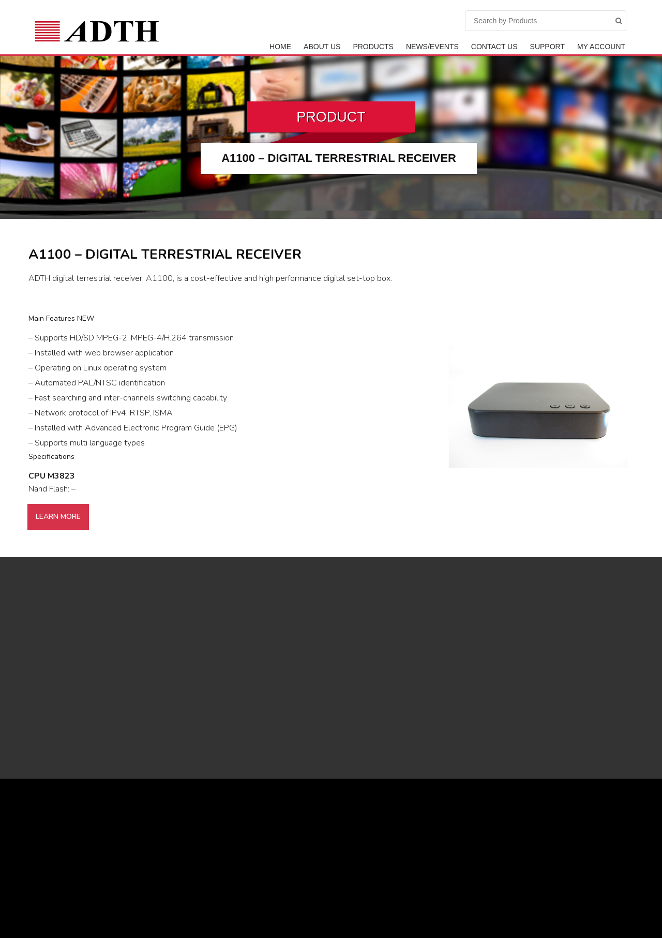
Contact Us (494, 46)
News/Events (432, 46)
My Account (601, 46)
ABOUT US (322, 46)
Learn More (58, 517)
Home (280, 46)
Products (373, 46)
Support (547, 46)
